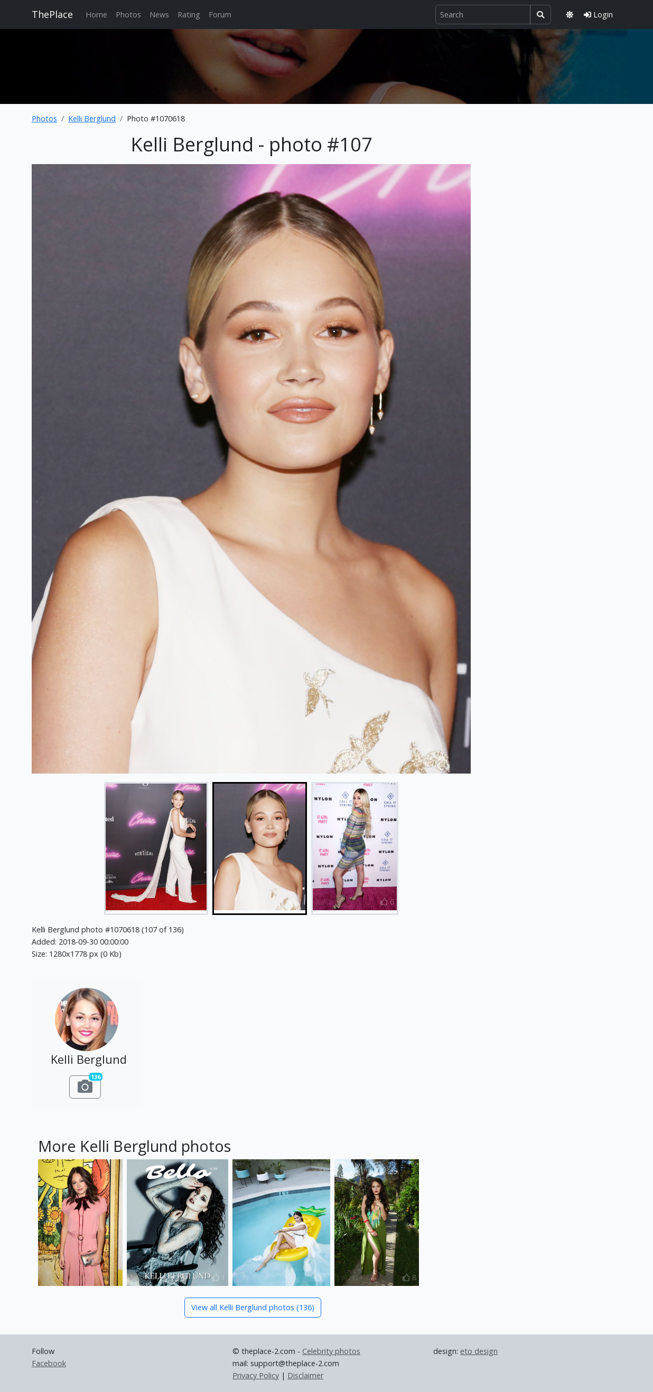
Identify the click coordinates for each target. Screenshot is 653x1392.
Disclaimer (305, 1375)
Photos (128, 14)
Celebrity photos (331, 1351)
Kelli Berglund (92, 118)
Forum (220, 14)
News (159, 14)
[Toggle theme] (569, 14)
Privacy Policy (255, 1375)
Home (96, 14)
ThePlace (52, 14)
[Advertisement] (326, 64)
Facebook (49, 1363)
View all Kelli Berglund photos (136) (252, 1307)
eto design (479, 1351)
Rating (189, 14)
